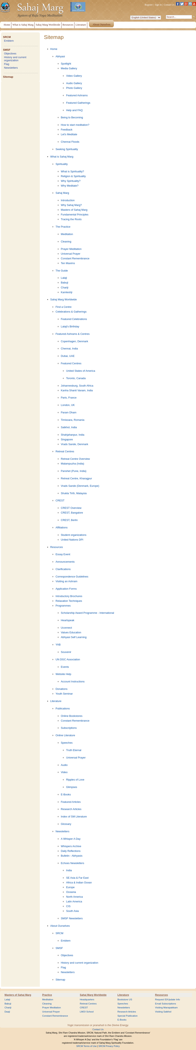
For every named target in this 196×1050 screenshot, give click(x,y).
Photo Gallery (74, 87)
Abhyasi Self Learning (74, 637)
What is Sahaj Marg (61, 156)
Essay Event (62, 554)
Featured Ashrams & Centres (72, 333)
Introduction (68, 200)
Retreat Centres (64, 451)
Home (53, 49)
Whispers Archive (71, 846)
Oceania (71, 892)
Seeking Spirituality (66, 149)
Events (65, 666)
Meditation (67, 234)
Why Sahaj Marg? (71, 205)
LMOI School (87, 1011)
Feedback (66, 129)
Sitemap (8, 76)
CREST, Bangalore (72, 512)
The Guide (61, 270)
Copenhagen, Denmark (74, 341)
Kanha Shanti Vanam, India (77, 390)
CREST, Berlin (69, 520)
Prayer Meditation (71, 248)
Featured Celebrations (74, 319)
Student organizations (73, 534)
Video (64, 772)
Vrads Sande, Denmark (74, 444)
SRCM (7, 37)
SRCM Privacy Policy (109, 1046)
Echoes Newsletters (72, 863)
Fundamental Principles (75, 214)
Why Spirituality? (70, 180)
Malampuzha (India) (72, 463)
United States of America (80, 370)
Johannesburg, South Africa (77, 385)
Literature (55, 701)
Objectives (10, 53)
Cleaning (66, 241)
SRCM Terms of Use (86, 1046)
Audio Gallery (74, 83)
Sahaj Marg (62, 192)
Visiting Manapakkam (166, 1007)
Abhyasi (60, 56)
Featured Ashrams (77, 95)
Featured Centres (71, 363)
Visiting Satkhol (163, 1011)
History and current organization (15, 59)
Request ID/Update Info (167, 999)
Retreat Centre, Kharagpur (76, 478)
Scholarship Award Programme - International (87, 612)
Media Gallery (69, 68)
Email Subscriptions (165, 1003)
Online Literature (65, 735)
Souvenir (66, 652)
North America (74, 896)
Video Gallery (74, 75)
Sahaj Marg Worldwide (63, 299)
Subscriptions (69, 727)
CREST (59, 500)
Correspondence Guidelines (71, 576)
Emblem (9, 40)
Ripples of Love (75, 779)
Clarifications (63, 569)
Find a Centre (63, 306)
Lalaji (64, 277)
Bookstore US (124, 999)
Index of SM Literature (74, 816)
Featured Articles (71, 801)
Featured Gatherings (78, 102)
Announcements (64, 561)
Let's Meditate (69, 134)
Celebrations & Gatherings (70, 311)
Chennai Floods (70, 141)
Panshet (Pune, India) (73, 471)
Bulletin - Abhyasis (72, 855)
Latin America (74, 901)
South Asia (72, 910)
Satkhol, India (69, 427)
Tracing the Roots (71, 219)
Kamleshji (66, 292)
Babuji (64, 282)
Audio (64, 765)
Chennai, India (69, 348)
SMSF (6, 49)
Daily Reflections (70, 850)
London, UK (68, 405)
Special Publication (127, 1016)
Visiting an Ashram (66, 581)
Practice (47, 995)
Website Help (63, 674)
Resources (56, 547)
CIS (68, 906)
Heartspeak (67, 620)
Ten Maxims (68, 263)
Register (149, 5)
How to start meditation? (75, 124)
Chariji (64, 287)
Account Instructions (73, 681)
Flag (6, 64)
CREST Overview (71, 507)
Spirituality (61, 164)
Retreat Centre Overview (75, 458)
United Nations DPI (72, 539)
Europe (70, 887)
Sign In (158, 5)
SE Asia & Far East (77, 877)
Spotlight (66, 63)
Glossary (66, 823)
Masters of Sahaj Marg (74, 209)
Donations (61, 688)
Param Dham (68, 412)
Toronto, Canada (76, 378)
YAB (58, 644)
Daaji (7, 1011)
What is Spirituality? (72, 171)
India (69, 870)
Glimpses (71, 787)
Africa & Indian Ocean (79, 882)
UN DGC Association (67, 659)
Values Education (71, 632)
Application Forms (66, 588)
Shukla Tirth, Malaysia (74, 493)
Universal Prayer (70, 253)
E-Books (66, 794)
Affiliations (61, 527)
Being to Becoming (72, 117)
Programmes (63, 605)
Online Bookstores (72, 715)
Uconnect (66, 627)
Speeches (67, 742)
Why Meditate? (69, 185)
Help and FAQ (74, 110)
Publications (62, 708)
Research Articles (71, 809)
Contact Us (169, 5)
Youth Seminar (64, 693)
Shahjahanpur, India (72, 434)
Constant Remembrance (75, 258)
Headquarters (87, 999)
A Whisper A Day (70, 838)
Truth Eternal (73, 750)
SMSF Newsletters (72, 918)
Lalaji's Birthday (70, 326)
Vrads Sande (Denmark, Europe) (80, 485)
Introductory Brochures (68, 596)
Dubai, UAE (68, 355)
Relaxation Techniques (68, 600)
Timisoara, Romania (72, 419)
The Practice (62, 226)
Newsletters (11, 67)
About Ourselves (60, 925)
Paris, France (69, 397)
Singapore (67, 439)
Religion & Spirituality (73, 176)
